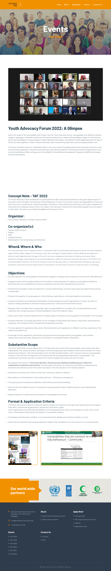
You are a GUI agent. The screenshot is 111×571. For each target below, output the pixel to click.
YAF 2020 (13, 554)
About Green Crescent (50, 519)
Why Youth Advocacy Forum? (85, 519)
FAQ (44, 540)
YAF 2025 (13, 537)
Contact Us (98, 5)
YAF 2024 (13, 540)
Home (59, 5)
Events (87, 5)
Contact (45, 537)
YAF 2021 (13, 550)
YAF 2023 (13, 544)
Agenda (77, 523)
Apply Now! (77, 5)
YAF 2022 (13, 547)
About (67, 5)
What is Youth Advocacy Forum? (54, 516)
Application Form (81, 526)
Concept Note (80, 516)
